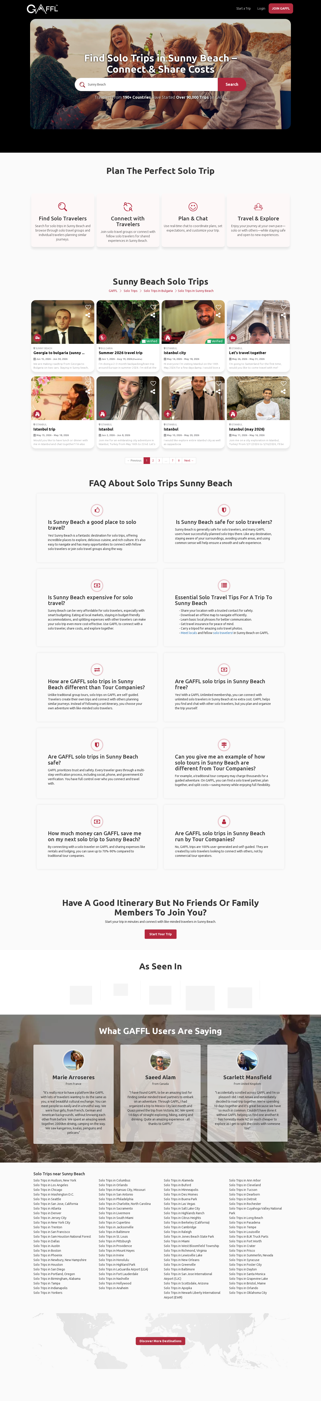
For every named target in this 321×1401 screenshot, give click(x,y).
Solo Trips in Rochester (245, 1204)
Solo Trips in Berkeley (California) (187, 1222)
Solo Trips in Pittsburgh (115, 1241)
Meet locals (189, 633)
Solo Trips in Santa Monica (247, 1274)
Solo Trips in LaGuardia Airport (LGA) (123, 1269)
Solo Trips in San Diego (49, 1269)
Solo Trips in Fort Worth (245, 1241)
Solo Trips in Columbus (114, 1180)
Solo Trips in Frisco (242, 1250)
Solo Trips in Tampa (46, 1283)
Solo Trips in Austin (46, 1246)
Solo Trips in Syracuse (244, 1260)
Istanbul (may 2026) (247, 429)
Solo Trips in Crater (242, 1246)
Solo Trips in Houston (48, 1264)
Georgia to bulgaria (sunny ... (58, 353)
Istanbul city (175, 353)
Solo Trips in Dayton (243, 1269)
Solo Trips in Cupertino (114, 1222)
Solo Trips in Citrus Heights (182, 1218)
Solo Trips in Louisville (244, 1232)
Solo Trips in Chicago (47, 1190)
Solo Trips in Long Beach (246, 1218)
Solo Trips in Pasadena (244, 1222)
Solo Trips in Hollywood (115, 1283)
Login (261, 8)
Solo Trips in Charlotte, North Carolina (125, 1204)
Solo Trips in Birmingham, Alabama (56, 1278)
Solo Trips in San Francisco (51, 1232)
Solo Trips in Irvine (111, 1255)
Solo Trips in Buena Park (180, 1199)
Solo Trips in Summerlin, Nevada (251, 1255)
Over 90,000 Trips (192, 97)
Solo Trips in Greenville (180, 1264)
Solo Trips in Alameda (178, 1180)
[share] (88, 315)
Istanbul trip (44, 429)
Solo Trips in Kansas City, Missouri (122, 1190)
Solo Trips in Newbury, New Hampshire (59, 1260)
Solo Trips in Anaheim (113, 1288)
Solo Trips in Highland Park (117, 1264)
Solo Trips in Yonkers (47, 1292)
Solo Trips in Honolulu (114, 1260)
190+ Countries (137, 97)
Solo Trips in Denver (47, 1213)
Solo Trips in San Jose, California (55, 1204)
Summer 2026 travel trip (120, 353)
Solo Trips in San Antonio (116, 1194)
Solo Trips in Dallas (46, 1241)
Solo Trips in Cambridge (180, 1227)
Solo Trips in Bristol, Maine (247, 1283)
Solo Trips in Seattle (47, 1199)
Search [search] (232, 84)
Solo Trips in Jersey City (49, 1218)
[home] (42, 8)
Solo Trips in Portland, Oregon (54, 1274)
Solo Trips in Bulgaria (158, 291)
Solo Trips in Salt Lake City (182, 1208)
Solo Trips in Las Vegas (179, 1204)
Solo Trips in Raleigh (178, 1232)
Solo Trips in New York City (51, 1222)
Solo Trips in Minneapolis (181, 1190)
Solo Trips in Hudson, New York (54, 1180)
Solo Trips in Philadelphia (116, 1199)
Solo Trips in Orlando (113, 1185)
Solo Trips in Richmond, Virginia (185, 1250)
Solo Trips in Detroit (243, 1199)
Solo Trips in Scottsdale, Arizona (186, 1283)
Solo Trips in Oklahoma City (248, 1292)
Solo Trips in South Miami (116, 1218)
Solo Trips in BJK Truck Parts (248, 1236)
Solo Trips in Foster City (245, 1264)
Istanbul (106, 429)
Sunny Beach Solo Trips (160, 281)
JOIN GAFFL (281, 8)
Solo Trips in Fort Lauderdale (118, 1274)
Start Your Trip (160, 934)
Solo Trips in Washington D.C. (53, 1194)
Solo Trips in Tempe (242, 1227)
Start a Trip (243, 8)
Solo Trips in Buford (177, 1185)
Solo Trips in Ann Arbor (245, 1180)
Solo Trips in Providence (115, 1246)
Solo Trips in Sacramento (116, 1208)
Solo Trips (131, 291)
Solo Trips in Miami (176, 1241)
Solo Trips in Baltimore (114, 1232)
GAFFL (113, 291)
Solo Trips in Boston (47, 1250)
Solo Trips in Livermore (114, 1213)
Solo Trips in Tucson (243, 1190)
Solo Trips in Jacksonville (116, 1227)
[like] (88, 307)
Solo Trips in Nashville (114, 1278)
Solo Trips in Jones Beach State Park (189, 1236)
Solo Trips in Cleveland (245, 1185)
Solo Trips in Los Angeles (50, 1185)
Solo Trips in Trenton (47, 1227)
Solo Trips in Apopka (178, 1288)
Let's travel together (247, 353)
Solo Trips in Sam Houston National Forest (62, 1236)
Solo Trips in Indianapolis (50, 1288)
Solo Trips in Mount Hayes (117, 1250)
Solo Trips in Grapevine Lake (248, 1278)
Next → (189, 460)
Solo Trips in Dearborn (244, 1194)
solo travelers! (223, 633)
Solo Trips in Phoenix (47, 1255)
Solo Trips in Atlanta (47, 1208)
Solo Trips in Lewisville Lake (183, 1255)
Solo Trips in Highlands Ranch (184, 1213)
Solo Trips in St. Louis (113, 1236)
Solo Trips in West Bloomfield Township (191, 1246)
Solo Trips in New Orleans (182, 1260)
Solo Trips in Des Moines (181, 1194)
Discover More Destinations (160, 1341)
